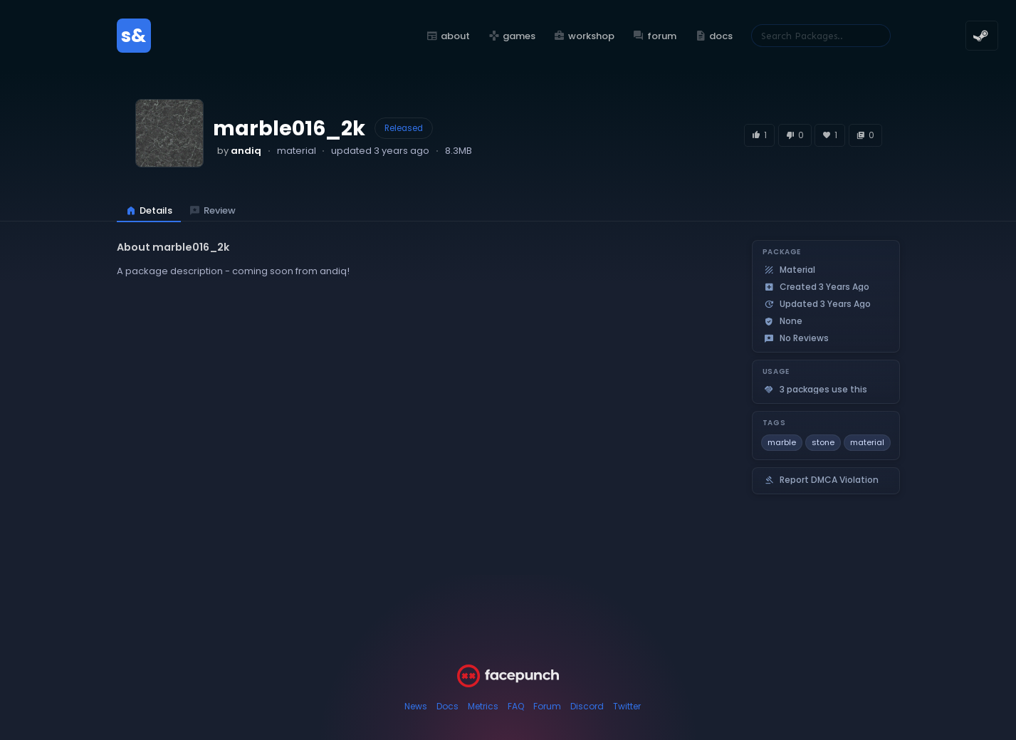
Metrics (483, 706)
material (867, 442)
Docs (447, 706)
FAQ (516, 706)
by (239, 150)
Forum (547, 706)
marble (782, 442)
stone (823, 442)
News (415, 706)
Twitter (627, 706)
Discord (587, 706)
